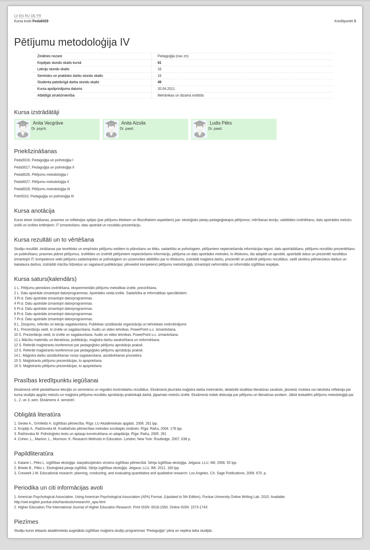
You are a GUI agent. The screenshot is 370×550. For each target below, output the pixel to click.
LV (16, 16)
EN (21, 16)
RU (27, 16)
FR (39, 16)
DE (33, 16)
